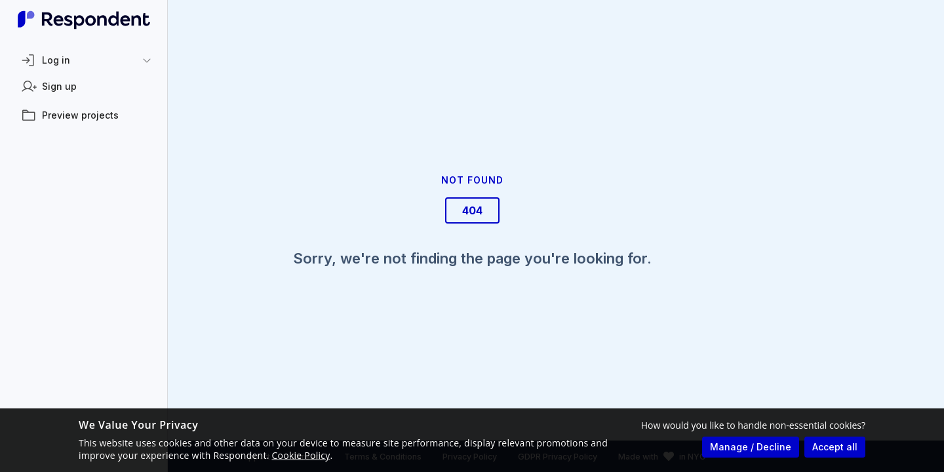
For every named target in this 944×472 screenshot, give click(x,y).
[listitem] (84, 86)
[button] (84, 60)
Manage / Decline (750, 446)
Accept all (834, 446)
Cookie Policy (301, 455)
